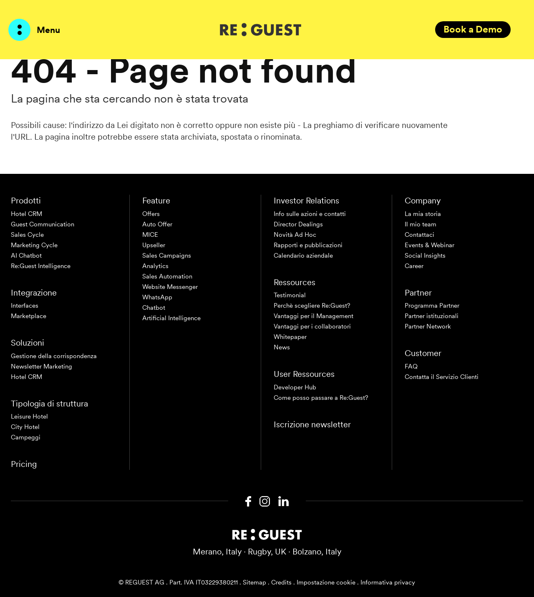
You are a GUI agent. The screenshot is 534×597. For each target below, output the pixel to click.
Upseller (153, 245)
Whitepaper (290, 337)
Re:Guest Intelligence (41, 266)
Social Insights (425, 255)
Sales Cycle (27, 234)
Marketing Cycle (34, 245)
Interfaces (24, 305)
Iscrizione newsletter (312, 424)
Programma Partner (432, 305)
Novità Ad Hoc (295, 234)
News (282, 347)
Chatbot (153, 307)
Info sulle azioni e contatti (310, 214)
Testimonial (290, 295)
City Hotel (25, 427)
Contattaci (419, 234)
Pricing (24, 464)
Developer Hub (295, 387)
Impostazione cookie (326, 582)
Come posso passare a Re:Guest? (321, 397)
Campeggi (25, 437)
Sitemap (254, 582)
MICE (150, 234)
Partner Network (428, 326)
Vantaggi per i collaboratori (312, 326)
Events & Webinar (429, 245)
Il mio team (420, 224)
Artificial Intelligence (171, 318)
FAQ (411, 366)
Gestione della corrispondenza (54, 356)
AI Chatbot (26, 255)
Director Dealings (298, 224)
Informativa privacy (387, 582)
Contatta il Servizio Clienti (442, 377)
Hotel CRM (26, 214)
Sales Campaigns (166, 255)
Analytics (155, 266)
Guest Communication (42, 224)
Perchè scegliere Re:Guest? (312, 305)
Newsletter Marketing (41, 366)
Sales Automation (167, 276)
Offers (151, 214)
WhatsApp (157, 297)
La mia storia (423, 214)
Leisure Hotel (29, 416)
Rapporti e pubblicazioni (308, 245)
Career (414, 266)
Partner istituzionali (431, 316)
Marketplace (28, 316)
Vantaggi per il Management (313, 316)
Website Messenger (170, 287)
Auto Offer (157, 224)
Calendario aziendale (303, 255)
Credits (281, 582)
